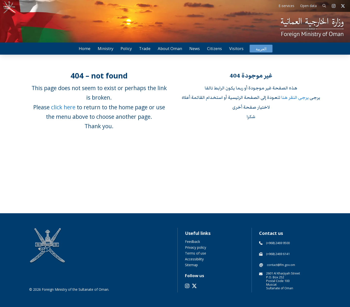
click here (63, 107)
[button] (324, 6)
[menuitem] (261, 48)
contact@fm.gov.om (281, 265)
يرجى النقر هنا (295, 97)
